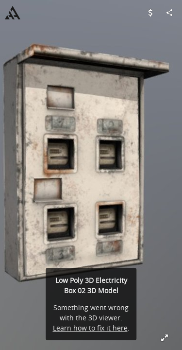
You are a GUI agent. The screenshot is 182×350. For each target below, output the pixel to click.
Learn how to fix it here (90, 327)
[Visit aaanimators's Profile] (12, 12)
